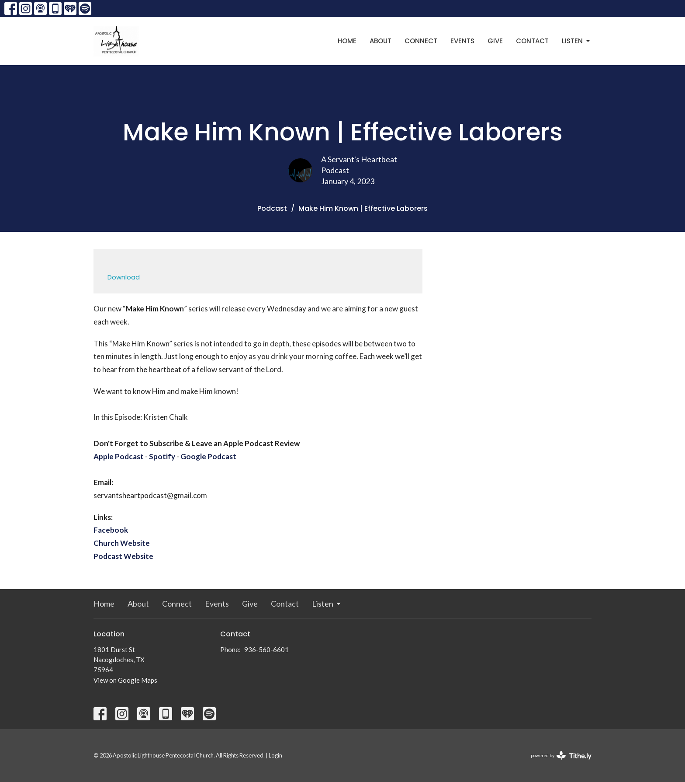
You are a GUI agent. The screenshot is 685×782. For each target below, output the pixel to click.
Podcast (272, 208)
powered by (561, 755)
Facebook (110, 529)
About (380, 40)
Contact (532, 40)
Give (495, 40)
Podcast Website (123, 556)
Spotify (162, 456)
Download (123, 277)
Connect (421, 40)
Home (347, 40)
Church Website (121, 543)
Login (275, 755)
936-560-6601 (266, 649)
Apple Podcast (118, 456)
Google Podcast (208, 456)
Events (462, 40)
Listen (577, 40)
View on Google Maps (125, 680)
